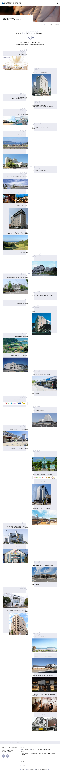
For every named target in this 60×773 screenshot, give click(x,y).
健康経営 (47, 758)
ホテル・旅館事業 (25, 753)
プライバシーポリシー (30, 769)
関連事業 (23, 754)
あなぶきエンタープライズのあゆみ (36, 749)
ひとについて (30, 758)
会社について (23, 747)
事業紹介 (22, 751)
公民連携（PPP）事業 (51, 753)
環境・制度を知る (36, 763)
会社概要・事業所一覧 (47, 749)
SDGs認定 (42, 758)
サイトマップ (23, 769)
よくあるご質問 (43, 763)
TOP (41, 24)
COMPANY (45, 24)
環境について (24, 758)
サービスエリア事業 (42, 753)
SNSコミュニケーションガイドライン (42, 769)
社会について (36, 758)
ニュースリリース (24, 765)
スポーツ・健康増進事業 (34, 753)
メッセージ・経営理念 (25, 749)
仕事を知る (29, 763)
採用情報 (22, 761)
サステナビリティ (24, 757)
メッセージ (24, 763)
